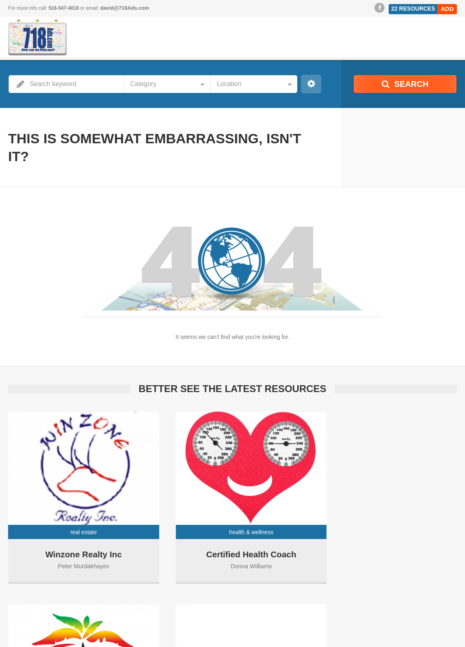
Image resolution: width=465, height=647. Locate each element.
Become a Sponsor (318, 627)
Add (447, 7)
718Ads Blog (364, 627)
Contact (448, 635)
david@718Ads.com (123, 8)
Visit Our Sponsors (410, 627)
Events (449, 627)
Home (279, 627)
